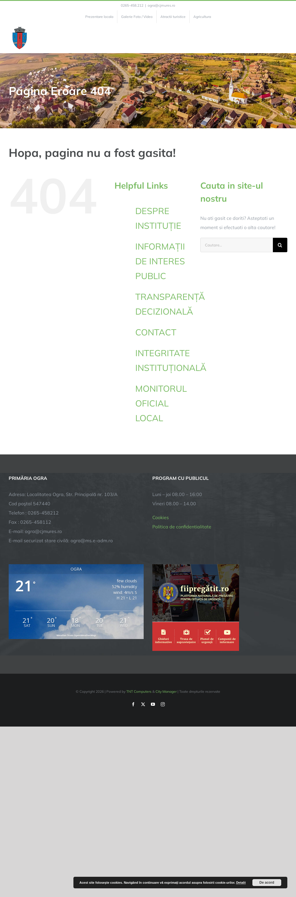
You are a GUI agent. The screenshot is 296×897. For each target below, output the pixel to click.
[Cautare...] (236, 245)
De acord (266, 883)
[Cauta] (280, 245)
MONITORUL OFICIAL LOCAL (161, 403)
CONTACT (155, 332)
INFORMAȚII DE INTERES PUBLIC (160, 261)
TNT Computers (138, 691)
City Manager (166, 691)
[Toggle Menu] (284, 38)
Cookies (160, 517)
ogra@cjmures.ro (161, 5)
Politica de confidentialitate (181, 527)
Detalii (241, 882)
